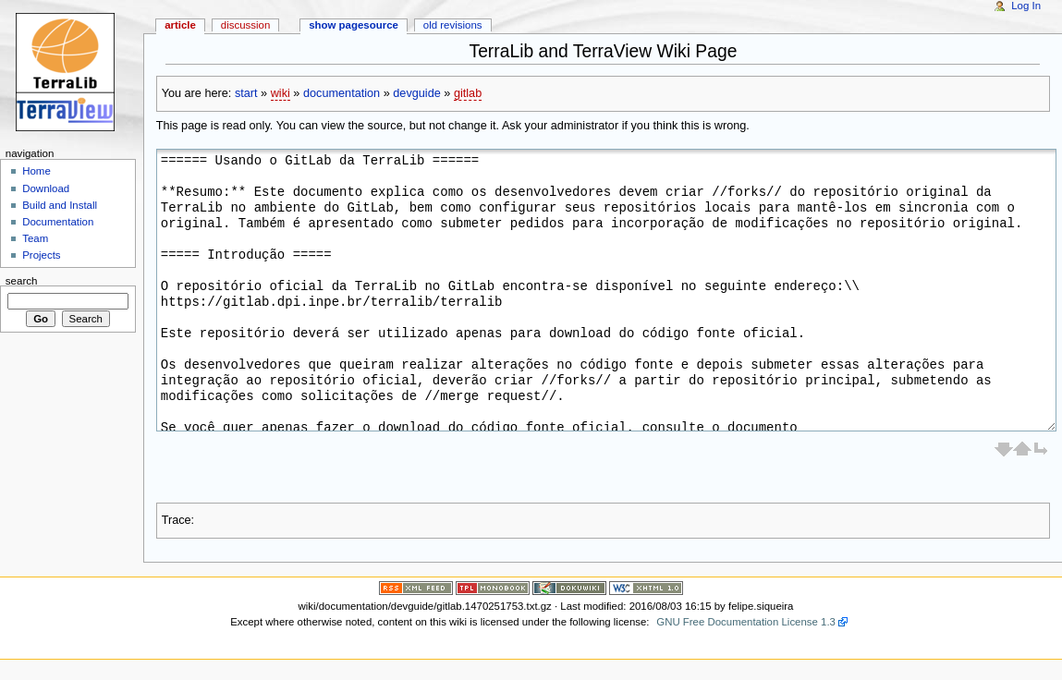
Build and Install (59, 205)
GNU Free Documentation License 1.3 (746, 621)
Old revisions (452, 24)
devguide (417, 93)
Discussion (245, 24)
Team (35, 238)
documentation (341, 93)
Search (22, 279)
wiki (280, 93)
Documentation (57, 221)
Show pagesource (353, 24)
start (246, 93)
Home (36, 170)
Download (45, 188)
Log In (1026, 5)
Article (180, 24)
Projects (41, 255)
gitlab (468, 93)
